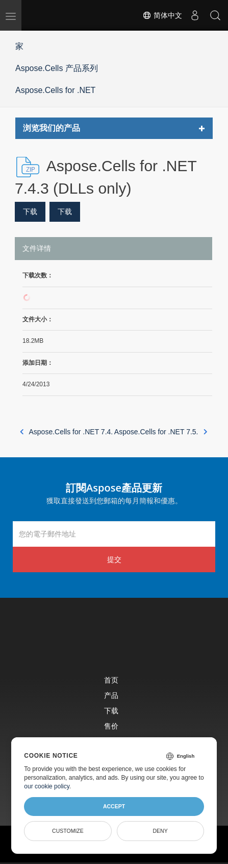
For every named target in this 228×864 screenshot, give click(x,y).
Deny (160, 831)
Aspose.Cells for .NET (55, 90)
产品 (111, 695)
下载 (30, 211)
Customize (68, 831)
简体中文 (162, 15)
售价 (111, 726)
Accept (114, 806)
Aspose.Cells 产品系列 (56, 68)
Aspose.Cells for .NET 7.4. (66, 432)
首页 (111, 680)
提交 (114, 559)
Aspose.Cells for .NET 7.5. (160, 432)
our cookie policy (46, 786)
